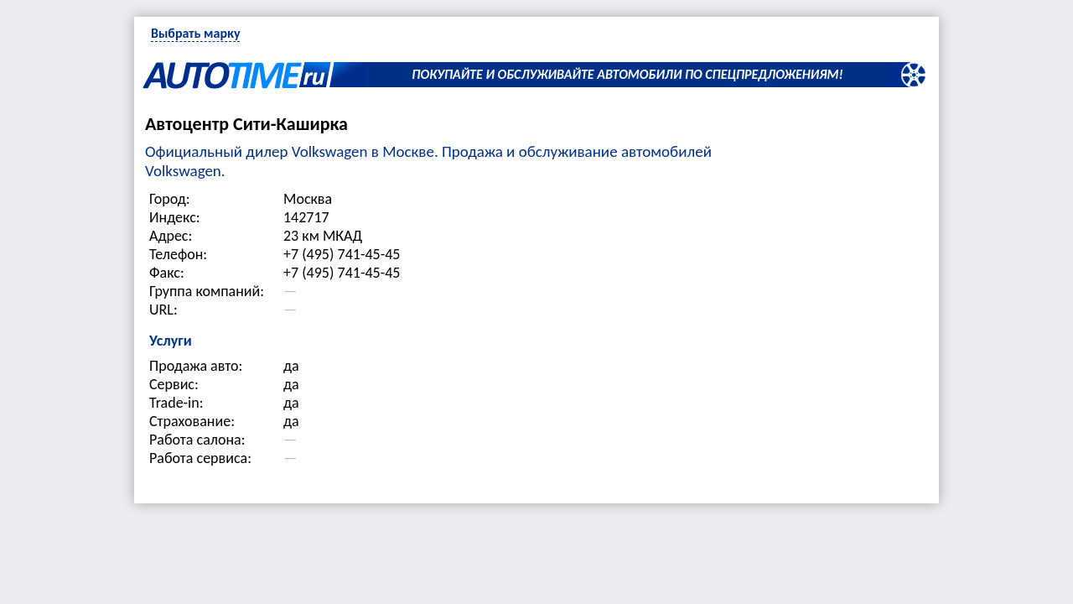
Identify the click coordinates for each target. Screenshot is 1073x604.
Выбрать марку (195, 33)
